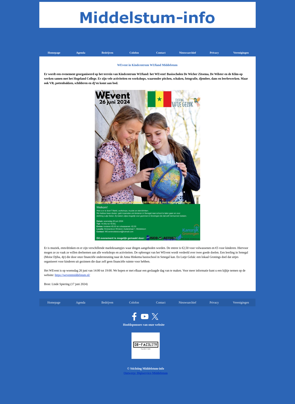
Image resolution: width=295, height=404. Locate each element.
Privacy (214, 52)
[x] (155, 316)
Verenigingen (241, 52)
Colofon (134, 52)
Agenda (80, 52)
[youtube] (144, 316)
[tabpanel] (147, 179)
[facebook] (134, 316)
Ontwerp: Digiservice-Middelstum (146, 373)
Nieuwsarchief (187, 52)
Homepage (54, 52)
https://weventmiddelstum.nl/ (72, 275)
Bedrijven (107, 52)
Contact (161, 52)
